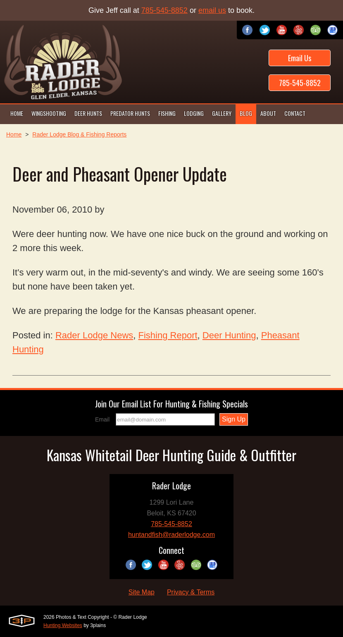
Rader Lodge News (94, 335)
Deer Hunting (229, 335)
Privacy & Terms (190, 592)
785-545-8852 (164, 10)
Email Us (299, 58)
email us (212, 10)
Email (102, 419)
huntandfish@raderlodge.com (171, 534)
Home (13, 134)
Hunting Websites (62, 625)
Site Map (142, 592)
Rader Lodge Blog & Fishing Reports (79, 134)
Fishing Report (168, 335)
